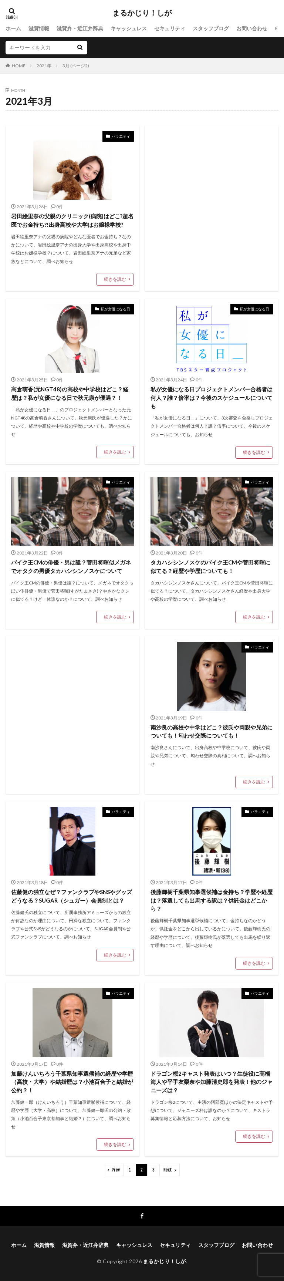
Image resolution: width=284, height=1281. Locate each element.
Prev (116, 1170)
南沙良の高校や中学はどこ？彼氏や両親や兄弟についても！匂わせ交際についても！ (212, 731)
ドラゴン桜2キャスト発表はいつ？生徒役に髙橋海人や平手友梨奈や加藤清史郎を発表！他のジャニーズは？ (212, 1081)
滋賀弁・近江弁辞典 (80, 28)
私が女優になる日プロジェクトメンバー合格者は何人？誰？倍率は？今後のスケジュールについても (212, 397)
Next (167, 1170)
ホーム (13, 28)
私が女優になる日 (115, 309)
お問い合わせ (251, 28)
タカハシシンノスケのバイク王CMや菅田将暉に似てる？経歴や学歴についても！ (210, 566)
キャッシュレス (129, 28)
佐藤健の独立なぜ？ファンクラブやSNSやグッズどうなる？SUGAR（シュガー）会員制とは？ (71, 896)
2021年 (44, 65)
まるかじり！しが (142, 13)
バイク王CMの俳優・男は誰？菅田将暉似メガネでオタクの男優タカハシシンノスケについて (71, 566)
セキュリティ (169, 28)
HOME (19, 65)
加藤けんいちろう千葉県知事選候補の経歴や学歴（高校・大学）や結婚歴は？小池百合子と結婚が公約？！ (72, 1081)
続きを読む (115, 279)
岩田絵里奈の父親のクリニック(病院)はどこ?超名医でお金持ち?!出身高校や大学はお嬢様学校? (72, 220)
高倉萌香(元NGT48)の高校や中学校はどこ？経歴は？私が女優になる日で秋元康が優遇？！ (69, 393)
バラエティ (121, 136)
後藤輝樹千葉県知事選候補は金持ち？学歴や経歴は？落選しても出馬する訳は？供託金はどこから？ (212, 900)
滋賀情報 (38, 28)
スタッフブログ (211, 28)
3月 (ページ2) (75, 65)
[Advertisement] (212, 196)
